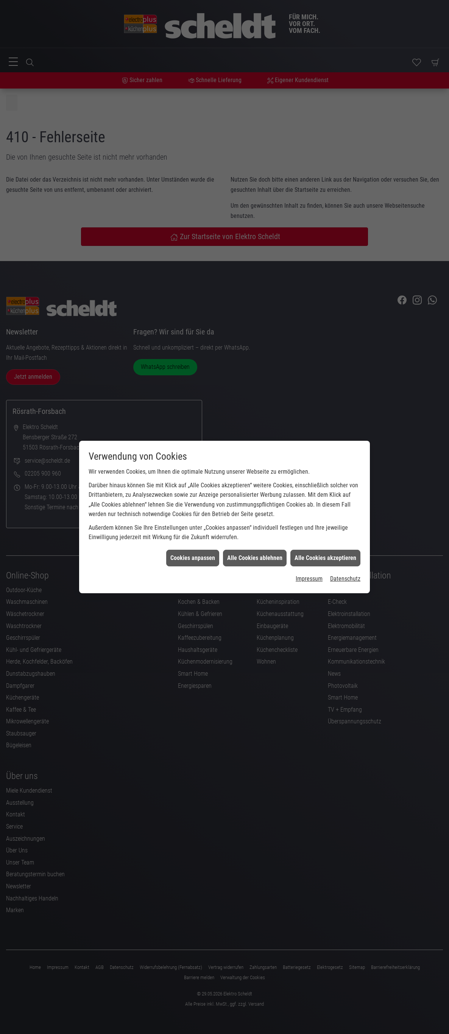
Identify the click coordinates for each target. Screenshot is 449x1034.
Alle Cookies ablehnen (254, 536)
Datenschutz (345, 557)
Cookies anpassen (192, 536)
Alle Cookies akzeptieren (325, 536)
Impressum (309, 557)
